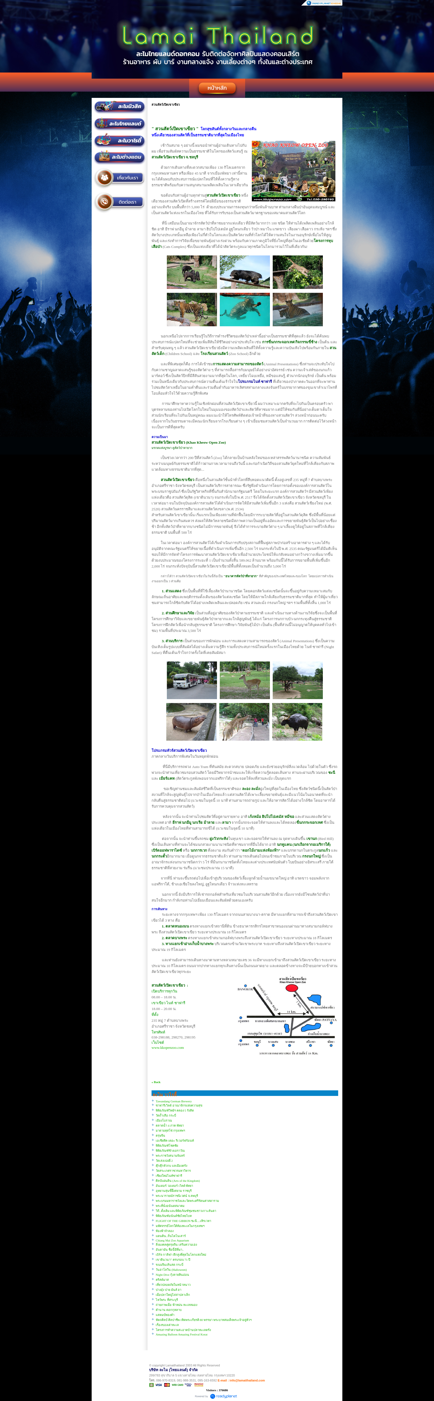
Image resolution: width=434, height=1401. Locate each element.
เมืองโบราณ (164, 1120)
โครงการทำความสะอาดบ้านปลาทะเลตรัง (183, 1330)
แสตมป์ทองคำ (165, 1315)
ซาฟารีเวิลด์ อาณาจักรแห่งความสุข (179, 1105)
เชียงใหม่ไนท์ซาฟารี (169, 1175)
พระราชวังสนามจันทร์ (170, 1155)
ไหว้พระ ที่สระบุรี (167, 1299)
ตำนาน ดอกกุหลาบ (169, 1309)
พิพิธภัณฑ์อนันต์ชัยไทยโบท (174, 1216)
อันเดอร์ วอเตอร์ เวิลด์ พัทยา (174, 1185)
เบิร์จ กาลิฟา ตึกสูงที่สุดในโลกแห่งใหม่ (181, 1254)
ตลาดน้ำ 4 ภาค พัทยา (170, 1125)
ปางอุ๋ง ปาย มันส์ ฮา (168, 1289)
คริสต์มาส (162, 1279)
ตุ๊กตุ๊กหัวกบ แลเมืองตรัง (171, 1165)
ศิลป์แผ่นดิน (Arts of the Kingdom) (178, 1180)
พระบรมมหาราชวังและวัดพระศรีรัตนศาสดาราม (187, 1200)
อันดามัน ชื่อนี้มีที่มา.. (170, 1249)
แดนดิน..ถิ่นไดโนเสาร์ (171, 1236)
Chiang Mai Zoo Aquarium (172, 1240)
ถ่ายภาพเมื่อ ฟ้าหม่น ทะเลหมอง (176, 1304)
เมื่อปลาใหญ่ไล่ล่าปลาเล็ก (173, 1294)
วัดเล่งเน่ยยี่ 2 (164, 1160)
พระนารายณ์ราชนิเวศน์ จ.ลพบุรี (177, 1195)
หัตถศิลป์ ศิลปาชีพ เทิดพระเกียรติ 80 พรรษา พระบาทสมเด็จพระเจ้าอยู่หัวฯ (204, 1320)
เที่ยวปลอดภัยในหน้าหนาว (173, 1284)
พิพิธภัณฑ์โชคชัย (167, 1145)
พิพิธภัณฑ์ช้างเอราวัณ (170, 1150)
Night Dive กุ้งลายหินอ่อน (172, 1274)
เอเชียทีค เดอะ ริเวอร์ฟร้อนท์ (175, 1140)
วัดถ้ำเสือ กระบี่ (166, 1115)
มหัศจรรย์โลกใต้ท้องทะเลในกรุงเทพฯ (180, 1226)
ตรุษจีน (160, 1135)
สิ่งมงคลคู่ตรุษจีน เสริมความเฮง (176, 1244)
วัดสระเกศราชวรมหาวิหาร (173, 1170)
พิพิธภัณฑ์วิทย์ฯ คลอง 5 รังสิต (175, 1110)
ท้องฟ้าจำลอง (165, 1231)
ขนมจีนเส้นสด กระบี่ (169, 1264)
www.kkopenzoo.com (168, 1047)
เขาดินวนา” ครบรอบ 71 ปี (173, 1259)
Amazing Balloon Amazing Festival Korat (182, 1334)
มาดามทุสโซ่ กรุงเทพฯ (170, 1130)
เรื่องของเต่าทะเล (167, 1325)
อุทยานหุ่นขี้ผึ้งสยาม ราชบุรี (174, 1190)
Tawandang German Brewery (174, 1101)
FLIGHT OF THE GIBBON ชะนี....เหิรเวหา (183, 1221)
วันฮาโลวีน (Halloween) (171, 1269)
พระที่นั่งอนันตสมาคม (170, 1205)
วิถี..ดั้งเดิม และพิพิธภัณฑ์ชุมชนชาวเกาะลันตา (186, 1210)
